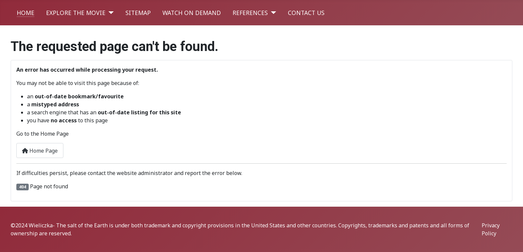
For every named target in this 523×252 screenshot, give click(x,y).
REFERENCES (250, 13)
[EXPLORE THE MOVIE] (109, 12)
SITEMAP (138, 13)
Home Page (40, 150)
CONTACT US (306, 13)
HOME (25, 13)
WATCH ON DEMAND (191, 13)
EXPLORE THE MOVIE (75, 13)
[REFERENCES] (272, 12)
